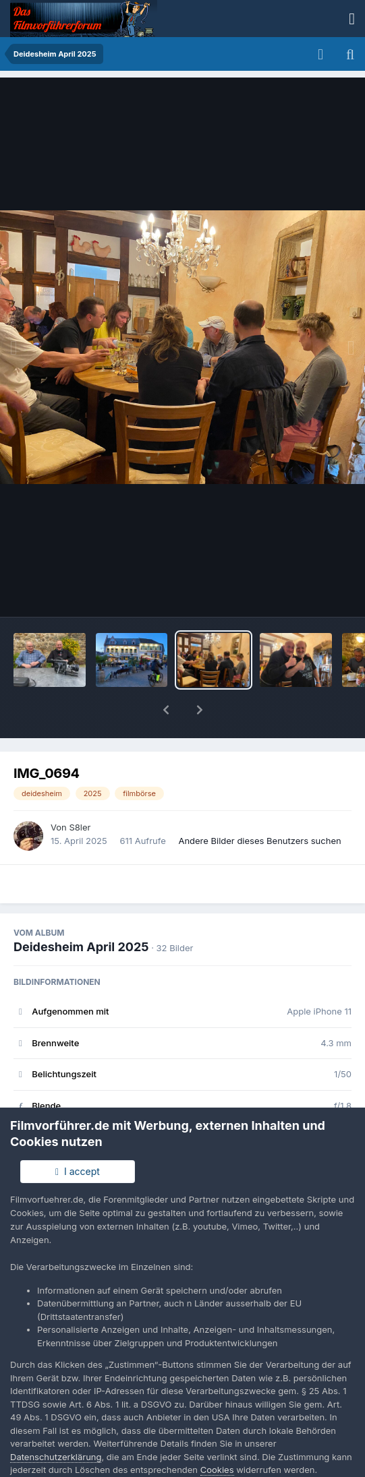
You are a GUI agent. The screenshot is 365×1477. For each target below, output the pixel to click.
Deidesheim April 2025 (80, 912)
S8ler (79, 792)
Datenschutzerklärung (55, 1456)
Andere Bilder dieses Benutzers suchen (259, 805)
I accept (77, 1171)
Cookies (217, 1469)
